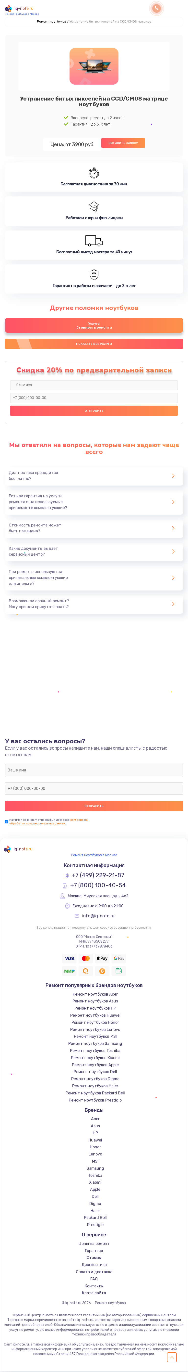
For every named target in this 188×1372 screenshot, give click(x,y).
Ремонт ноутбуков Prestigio (95, 1100)
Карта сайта (94, 1293)
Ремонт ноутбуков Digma (95, 1079)
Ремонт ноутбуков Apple (95, 1065)
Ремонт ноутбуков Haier (95, 1086)
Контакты (94, 1286)
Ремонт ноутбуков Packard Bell (95, 1093)
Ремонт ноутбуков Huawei (95, 1015)
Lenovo (95, 1155)
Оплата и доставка (94, 1272)
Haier (95, 1211)
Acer (95, 1119)
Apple (95, 1190)
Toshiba (95, 1176)
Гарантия (94, 1251)
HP (95, 1133)
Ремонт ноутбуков (51, 21)
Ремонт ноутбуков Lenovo (95, 1030)
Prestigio (95, 1225)
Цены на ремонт (94, 1244)
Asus (95, 1126)
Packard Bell (95, 1218)
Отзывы (94, 1258)
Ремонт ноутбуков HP (95, 1009)
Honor (95, 1147)
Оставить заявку (123, 143)
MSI (95, 1161)
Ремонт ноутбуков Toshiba (95, 1051)
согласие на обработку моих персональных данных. (48, 822)
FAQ (94, 1279)
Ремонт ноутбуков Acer (95, 994)
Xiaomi (95, 1183)
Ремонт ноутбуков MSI (95, 1037)
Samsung (95, 1169)
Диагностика (94, 1265)
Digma (95, 1204)
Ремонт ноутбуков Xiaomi (95, 1058)
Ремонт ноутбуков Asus (95, 1002)
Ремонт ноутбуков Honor (95, 1023)
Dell (95, 1197)
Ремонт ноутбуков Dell (95, 1072)
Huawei (95, 1140)
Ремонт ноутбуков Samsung (95, 1044)
